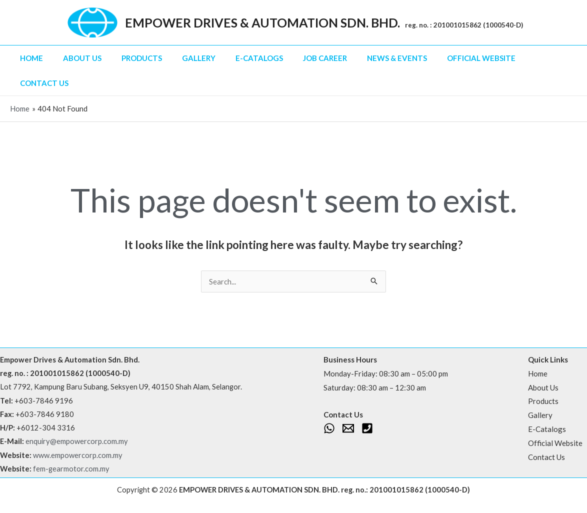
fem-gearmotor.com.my (71, 468)
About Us (82, 58)
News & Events (397, 58)
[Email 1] (348, 428)
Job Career (325, 58)
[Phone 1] (367, 428)
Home (31, 58)
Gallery (199, 58)
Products (142, 58)
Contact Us (44, 83)
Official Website (481, 58)
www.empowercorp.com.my (77, 455)
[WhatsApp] (329, 428)
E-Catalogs (259, 58)
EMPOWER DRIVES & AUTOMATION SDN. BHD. (262, 22)
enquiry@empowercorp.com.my (77, 441)
